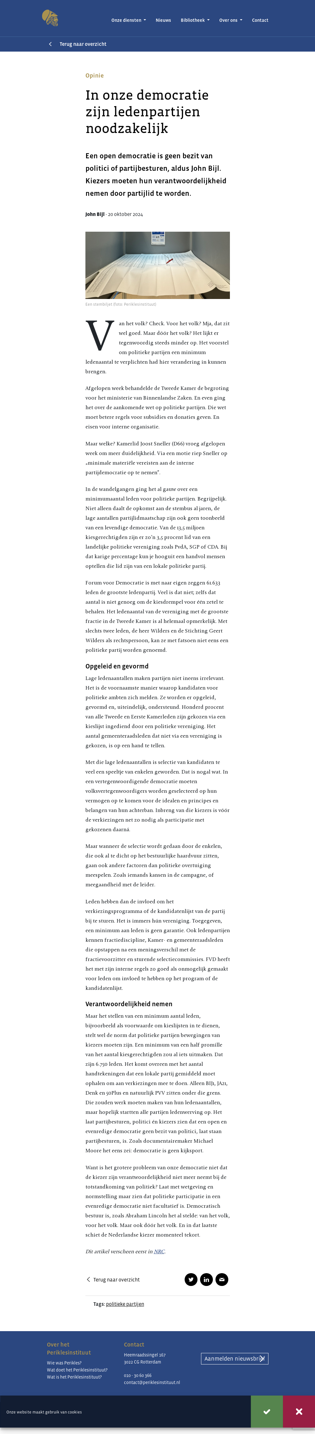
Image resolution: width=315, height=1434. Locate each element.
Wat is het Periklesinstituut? (74, 1377)
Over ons (229, 20)
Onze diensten (126, 20)
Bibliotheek (193, 20)
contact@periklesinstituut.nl (152, 1382)
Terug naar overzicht (83, 43)
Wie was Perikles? (64, 1362)
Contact (260, 20)
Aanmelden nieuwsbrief (235, 1358)
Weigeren (299, 1412)
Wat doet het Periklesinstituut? (77, 1369)
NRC (159, 1251)
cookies (75, 1412)
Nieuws (163, 20)
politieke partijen (125, 1304)
